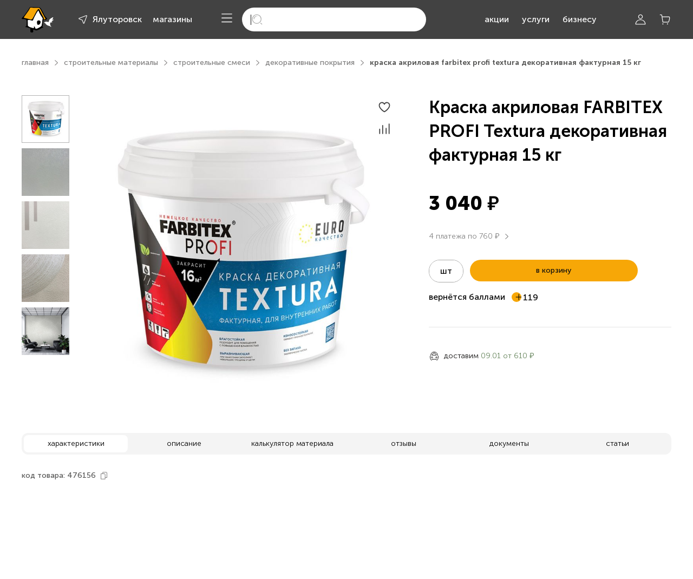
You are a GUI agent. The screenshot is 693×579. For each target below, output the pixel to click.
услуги (536, 19)
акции (497, 19)
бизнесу (580, 19)
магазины (172, 19)
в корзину (553, 270)
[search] (334, 19)
